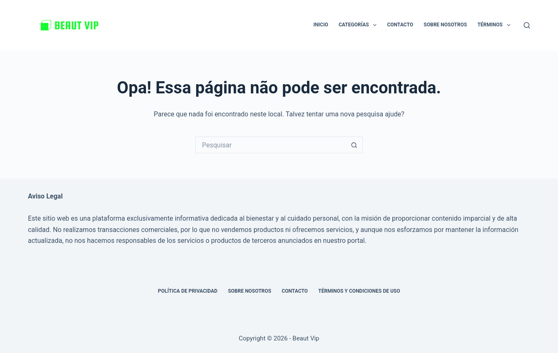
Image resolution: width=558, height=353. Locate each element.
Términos (495, 25)
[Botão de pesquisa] (354, 145)
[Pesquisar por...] (270, 145)
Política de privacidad (187, 291)
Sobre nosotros (445, 25)
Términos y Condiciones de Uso (359, 291)
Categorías (359, 25)
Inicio (320, 25)
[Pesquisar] (527, 25)
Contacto (400, 25)
